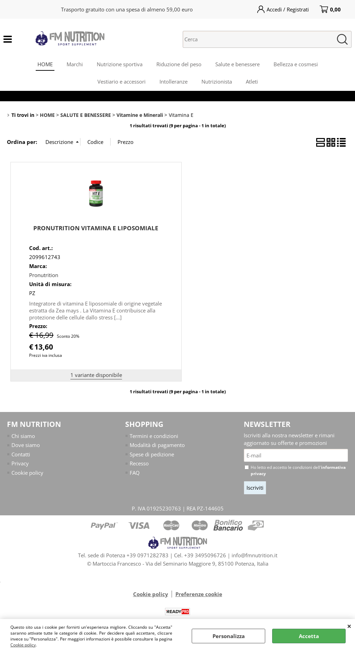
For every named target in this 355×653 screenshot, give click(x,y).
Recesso (139, 463)
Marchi (75, 64)
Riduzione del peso (178, 64)
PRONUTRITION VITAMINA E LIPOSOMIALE (95, 228)
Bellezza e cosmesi (296, 64)
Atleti (252, 81)
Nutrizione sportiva (119, 64)
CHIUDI (349, 625)
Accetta (309, 636)
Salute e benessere (237, 64)
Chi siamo (23, 435)
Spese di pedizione (152, 454)
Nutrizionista (216, 81)
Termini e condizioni (154, 435)
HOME (45, 64)
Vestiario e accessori (121, 81)
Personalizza (229, 636)
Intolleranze (173, 81)
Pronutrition (43, 275)
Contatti (20, 454)
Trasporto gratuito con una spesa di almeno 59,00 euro (127, 9)
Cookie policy (23, 645)
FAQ (135, 472)
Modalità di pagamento (157, 444)
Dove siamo (25, 444)
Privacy (20, 463)
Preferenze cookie (198, 594)
